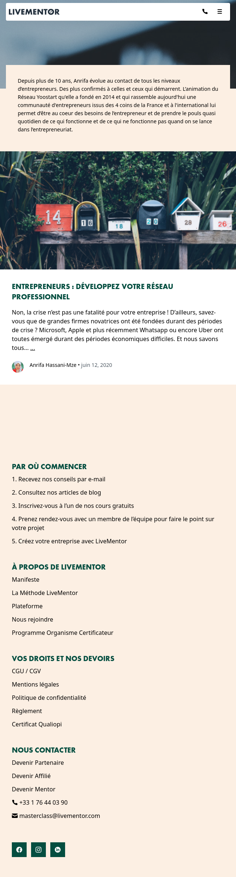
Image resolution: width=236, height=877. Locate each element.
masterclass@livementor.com (56, 816)
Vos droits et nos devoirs (63, 658)
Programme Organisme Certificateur (63, 633)
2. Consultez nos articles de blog (56, 492)
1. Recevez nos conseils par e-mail (58, 479)
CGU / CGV (26, 671)
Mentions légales (35, 684)
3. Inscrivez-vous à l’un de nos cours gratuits (73, 506)
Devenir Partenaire (38, 763)
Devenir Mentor (33, 789)
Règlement (27, 711)
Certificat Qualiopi (37, 724)
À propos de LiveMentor (59, 567)
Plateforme (27, 606)
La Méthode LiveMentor (45, 593)
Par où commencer (49, 466)
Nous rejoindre (32, 619)
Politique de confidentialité (49, 698)
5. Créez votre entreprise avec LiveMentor (69, 541)
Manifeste (26, 579)
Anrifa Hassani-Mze (53, 364)
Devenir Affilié (31, 776)
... (32, 348)
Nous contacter (44, 750)
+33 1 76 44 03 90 (40, 802)
